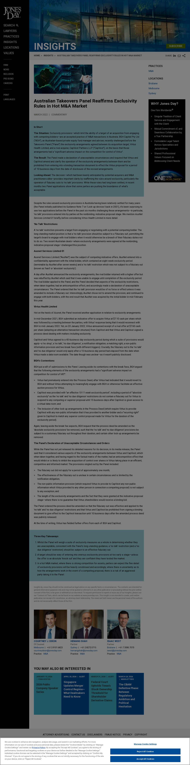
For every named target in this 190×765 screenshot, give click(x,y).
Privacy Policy (38, 747)
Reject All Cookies (145, 751)
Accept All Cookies (145, 759)
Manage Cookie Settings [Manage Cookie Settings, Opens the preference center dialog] (145, 744)
